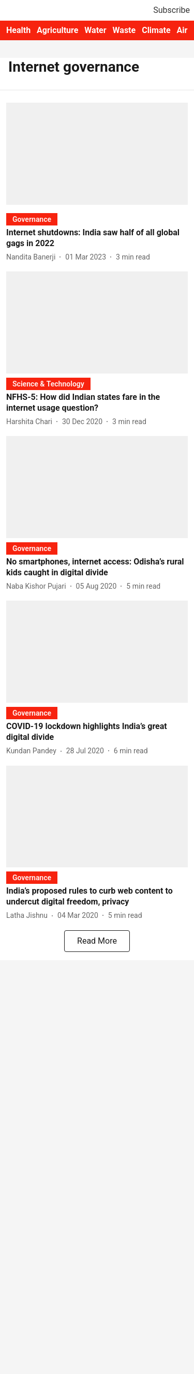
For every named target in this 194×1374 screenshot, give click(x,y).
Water (95, 30)
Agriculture (57, 30)
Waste (124, 30)
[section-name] (31, 219)
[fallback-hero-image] (97, 153)
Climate (156, 30)
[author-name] (32, 257)
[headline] (97, 238)
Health (18, 30)
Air (182, 30)
